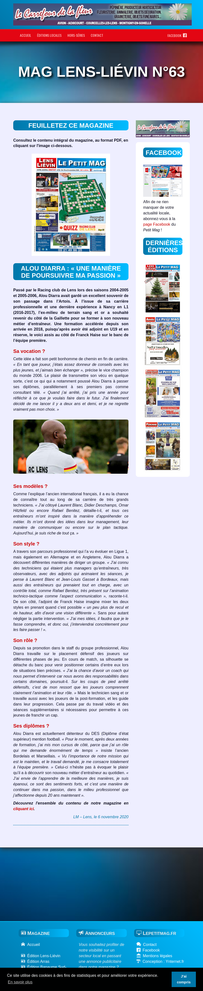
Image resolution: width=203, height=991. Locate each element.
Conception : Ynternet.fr (160, 961)
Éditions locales (49, 35)
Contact (97, 35)
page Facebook (156, 224)
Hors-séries (76, 35)
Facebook (177, 35)
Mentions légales (154, 956)
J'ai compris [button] (184, 979)
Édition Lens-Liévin (40, 956)
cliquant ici (23, 809)
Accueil (25, 35)
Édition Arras (35, 961)
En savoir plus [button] (20, 982)
